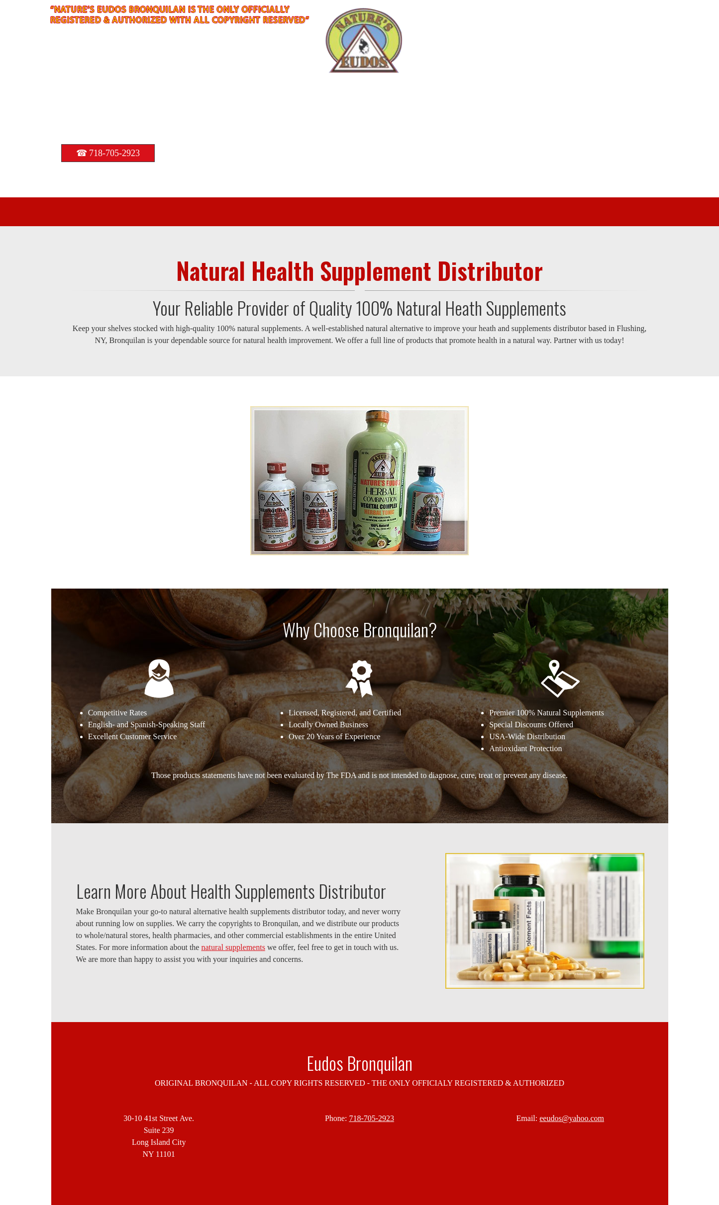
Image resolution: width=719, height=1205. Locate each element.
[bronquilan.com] (364, 41)
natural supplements (233, 947)
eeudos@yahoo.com (571, 1118)
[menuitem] (334, 211)
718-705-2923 (371, 1118)
